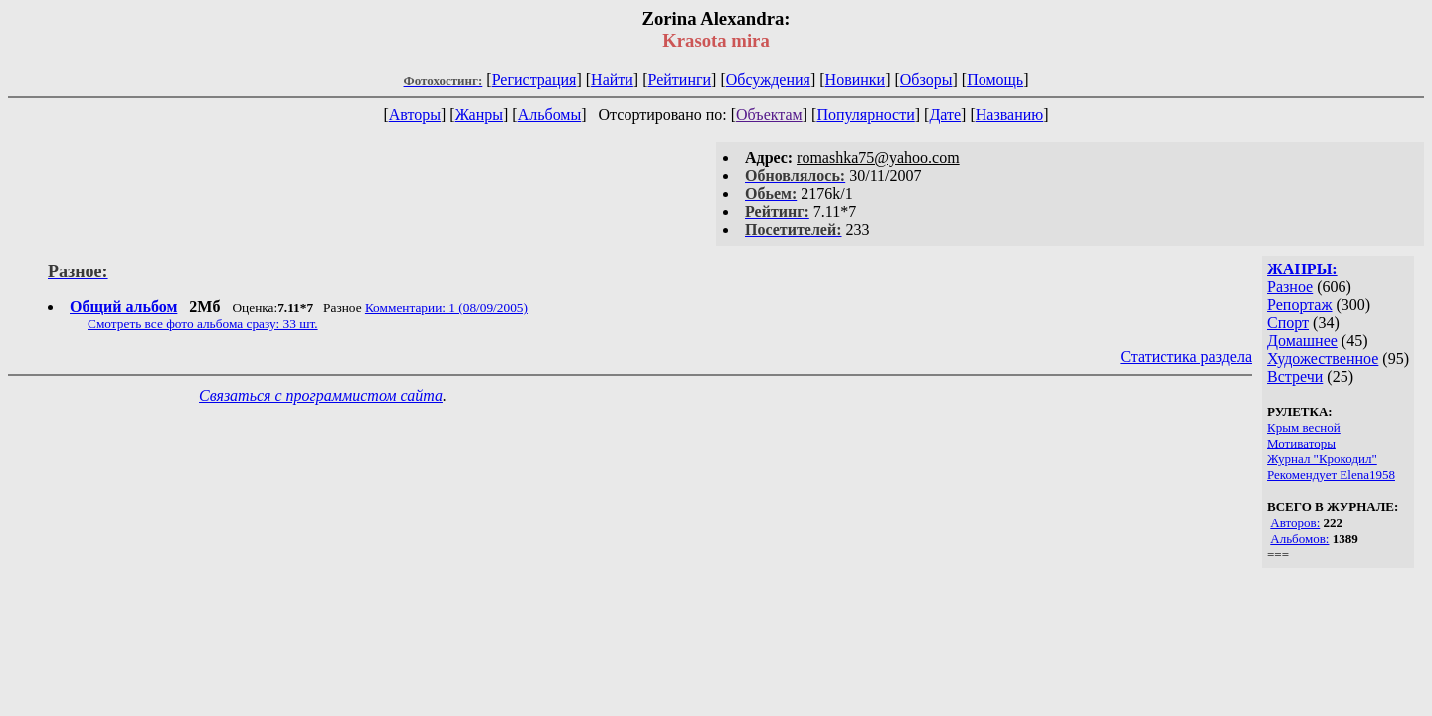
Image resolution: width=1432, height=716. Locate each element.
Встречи (1295, 376)
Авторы (415, 114)
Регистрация (534, 79)
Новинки (855, 79)
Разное (1290, 286)
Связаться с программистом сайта (321, 395)
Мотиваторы (1301, 443)
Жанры (479, 114)
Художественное (1322, 358)
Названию (1010, 114)
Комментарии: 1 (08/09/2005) (446, 307)
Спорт (1288, 322)
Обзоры (926, 79)
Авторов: (1295, 522)
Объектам (769, 114)
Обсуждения (768, 79)
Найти (612, 79)
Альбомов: (1299, 538)
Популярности (865, 114)
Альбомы (550, 114)
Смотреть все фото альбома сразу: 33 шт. (203, 323)
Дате (945, 114)
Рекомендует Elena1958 (1331, 474)
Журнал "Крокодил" (1322, 458)
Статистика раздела (1186, 356)
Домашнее (1302, 340)
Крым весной (1304, 427)
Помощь (995, 79)
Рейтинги (680, 79)
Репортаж (1299, 304)
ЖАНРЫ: (1302, 269)
